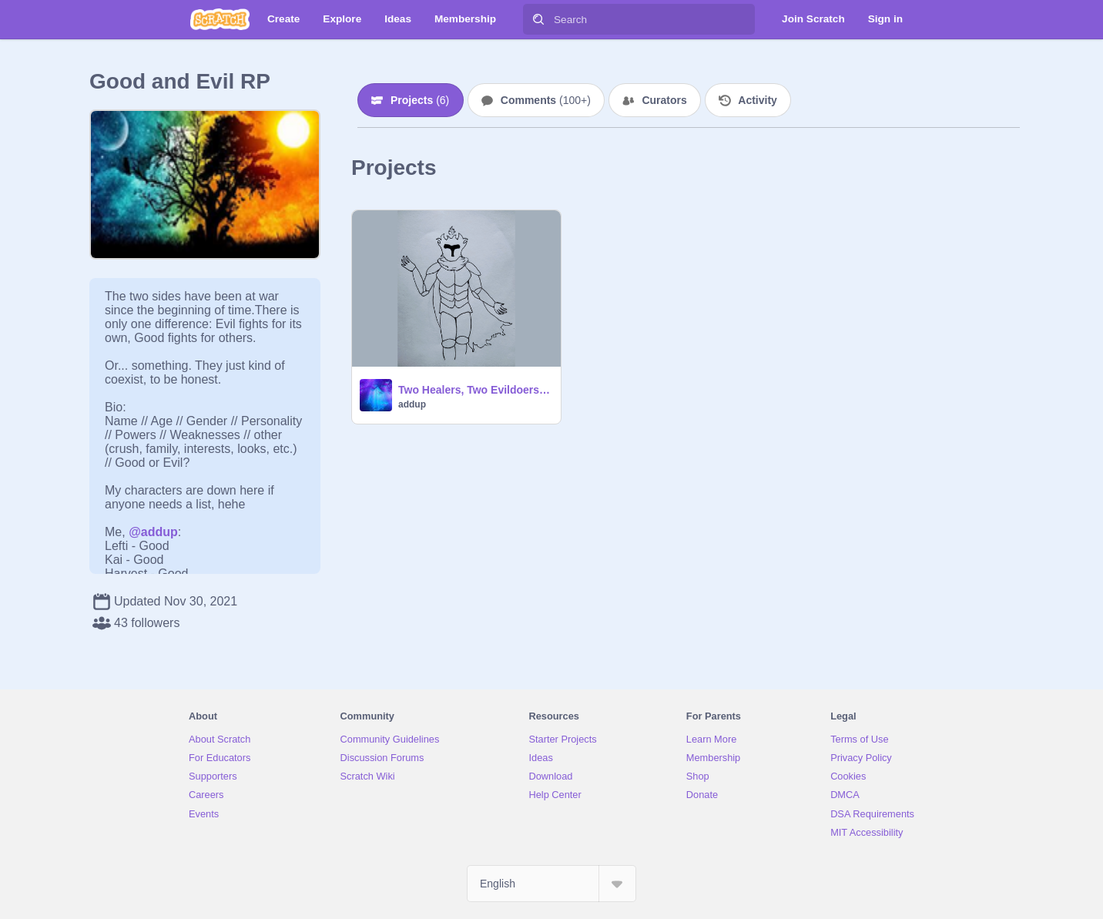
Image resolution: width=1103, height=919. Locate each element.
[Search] (538, 19)
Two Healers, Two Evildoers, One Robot (475, 390)
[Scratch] (220, 19)
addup (412, 404)
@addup (153, 531)
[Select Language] (551, 883)
